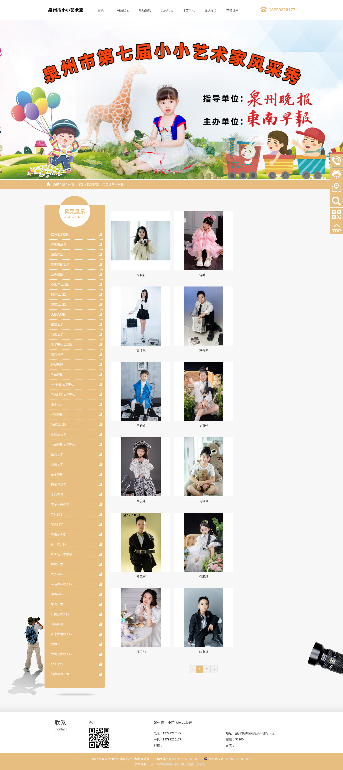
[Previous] (192, 518)
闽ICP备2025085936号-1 (186, 759)
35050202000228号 (238, 759)
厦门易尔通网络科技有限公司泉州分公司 (177, 764)
